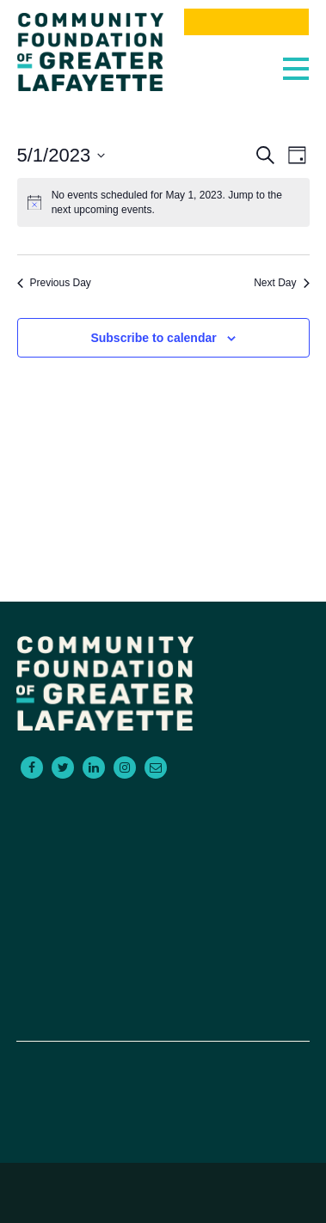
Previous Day (54, 283)
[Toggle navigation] (291, 64)
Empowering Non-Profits (163, 889)
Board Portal (163, 1013)
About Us (163, 930)
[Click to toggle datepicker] (61, 155)
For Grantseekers (163, 827)
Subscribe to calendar (153, 338)
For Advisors (163, 848)
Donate (163, 992)
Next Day (281, 283)
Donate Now (246, 22)
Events (163, 951)
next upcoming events (102, 210)
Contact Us (163, 910)
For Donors (163, 807)
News (163, 972)
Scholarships (163, 869)
